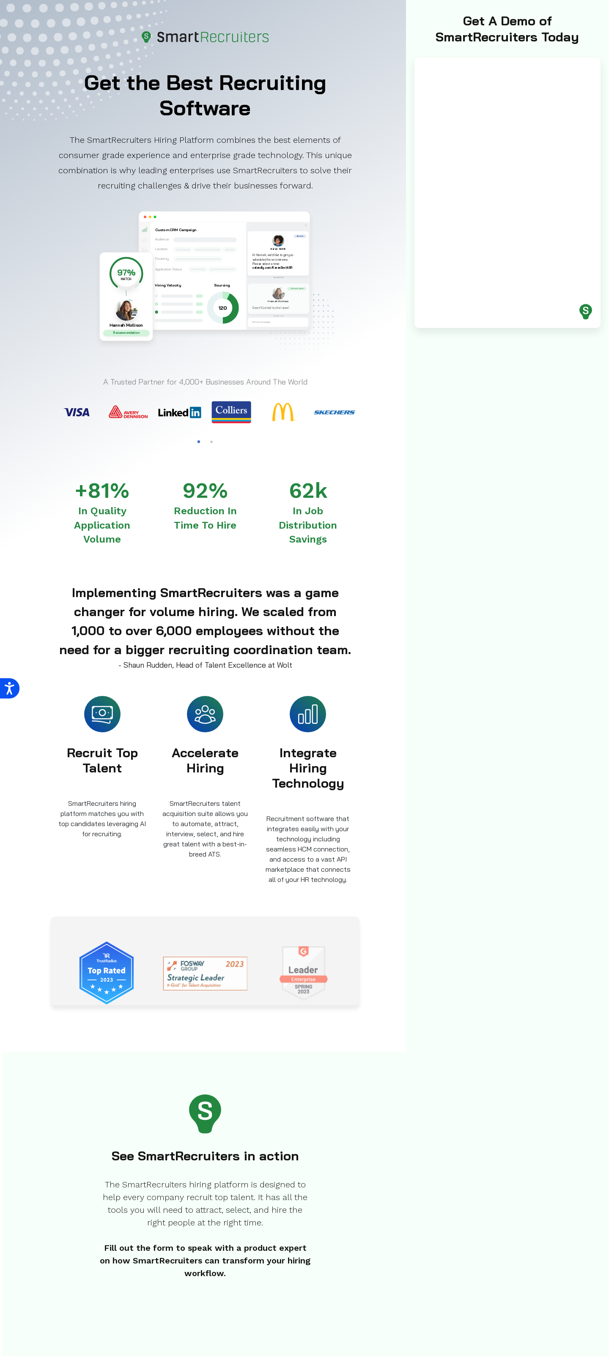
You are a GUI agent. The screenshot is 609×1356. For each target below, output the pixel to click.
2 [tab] (211, 442)
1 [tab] (199, 442)
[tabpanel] (76, 412)
